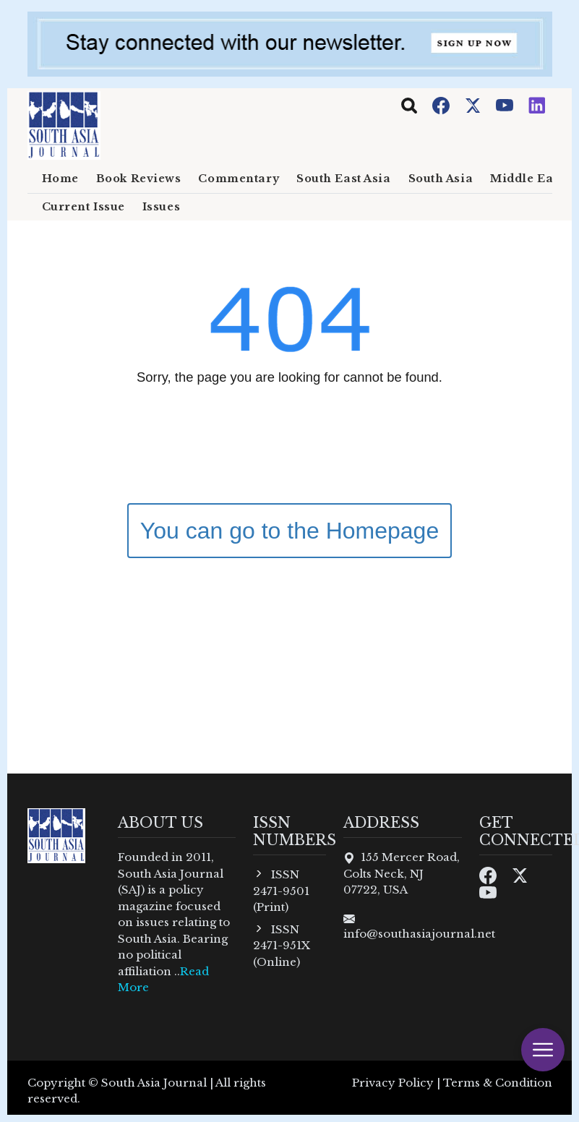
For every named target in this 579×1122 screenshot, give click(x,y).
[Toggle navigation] (409, 105)
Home (60, 178)
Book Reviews (138, 178)
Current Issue (83, 206)
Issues (161, 206)
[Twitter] (474, 104)
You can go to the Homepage (289, 531)
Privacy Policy (393, 1082)
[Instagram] (537, 104)
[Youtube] (506, 104)
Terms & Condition (497, 1082)
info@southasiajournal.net (419, 934)
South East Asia (343, 178)
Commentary (238, 178)
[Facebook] (442, 104)
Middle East (526, 178)
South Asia (440, 178)
